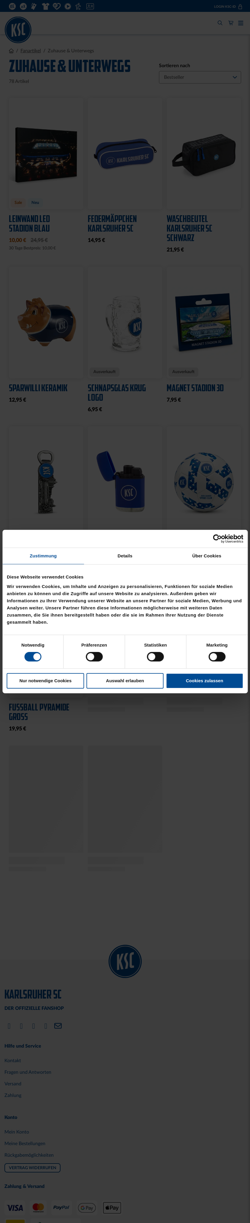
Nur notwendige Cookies (45, 680)
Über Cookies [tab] (206, 555)
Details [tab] (125, 555)
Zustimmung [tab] (43, 555)
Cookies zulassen (204, 680)
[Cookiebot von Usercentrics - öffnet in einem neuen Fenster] (217, 538)
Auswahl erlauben (125, 680)
